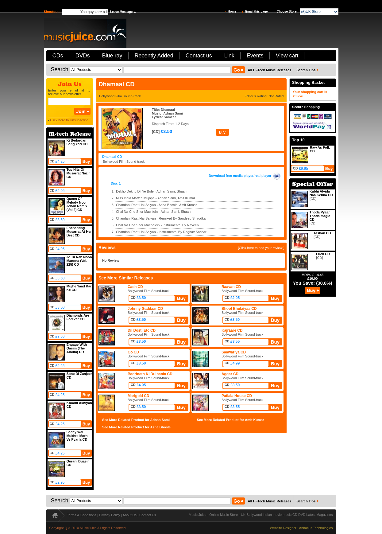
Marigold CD (138, 396)
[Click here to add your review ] (261, 248)
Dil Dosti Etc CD (142, 330)
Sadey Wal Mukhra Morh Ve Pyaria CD (77, 435)
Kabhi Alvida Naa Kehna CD (321, 193)
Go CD (133, 352)
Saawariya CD (234, 352)
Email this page (256, 11)
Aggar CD (230, 374)
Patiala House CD (237, 396)
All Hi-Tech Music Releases (269, 70)
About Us (130, 515)
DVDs (82, 56)
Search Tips (305, 70)
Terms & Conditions (81, 515)
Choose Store (286, 11)
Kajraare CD (232, 330)
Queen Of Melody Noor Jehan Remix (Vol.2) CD (77, 204)
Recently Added (154, 56)
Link (229, 56)
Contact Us (147, 515)
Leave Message (121, 12)
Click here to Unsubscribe (69, 120)
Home (232, 11)
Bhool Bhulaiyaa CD (239, 308)
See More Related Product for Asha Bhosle (136, 427)
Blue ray (112, 56)
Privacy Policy (109, 515)
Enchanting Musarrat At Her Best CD (79, 231)
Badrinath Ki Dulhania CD (150, 374)
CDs (57, 56)
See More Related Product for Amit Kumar (230, 420)
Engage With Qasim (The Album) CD (77, 348)
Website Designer (283, 528)
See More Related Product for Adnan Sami (136, 420)
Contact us (199, 56)
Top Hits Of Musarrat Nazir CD (78, 173)
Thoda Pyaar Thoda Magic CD (320, 215)
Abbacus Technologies (316, 528)
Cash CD (135, 287)
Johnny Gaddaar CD (145, 308)
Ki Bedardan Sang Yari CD (77, 142)
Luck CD (323, 254)
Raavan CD (231, 287)
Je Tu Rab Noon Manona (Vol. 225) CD (79, 260)
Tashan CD (322, 233)
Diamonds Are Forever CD (78, 317)
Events (255, 56)
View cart (287, 56)
